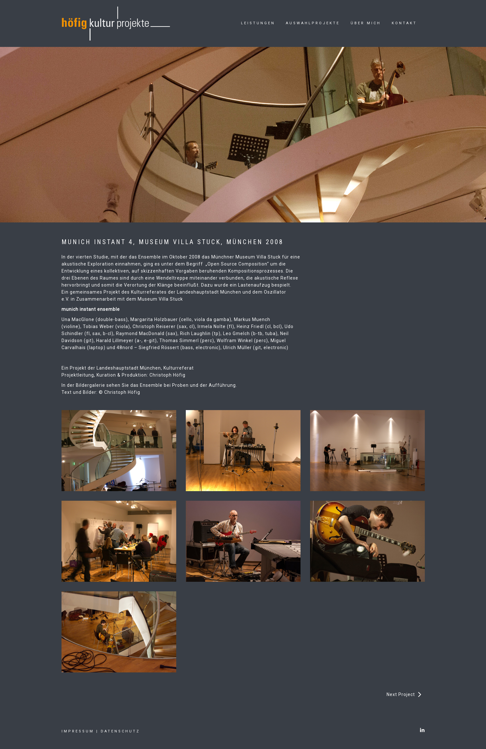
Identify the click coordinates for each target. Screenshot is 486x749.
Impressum (78, 731)
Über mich (366, 23)
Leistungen (258, 23)
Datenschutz (120, 731)
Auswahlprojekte (313, 23)
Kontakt (404, 23)
